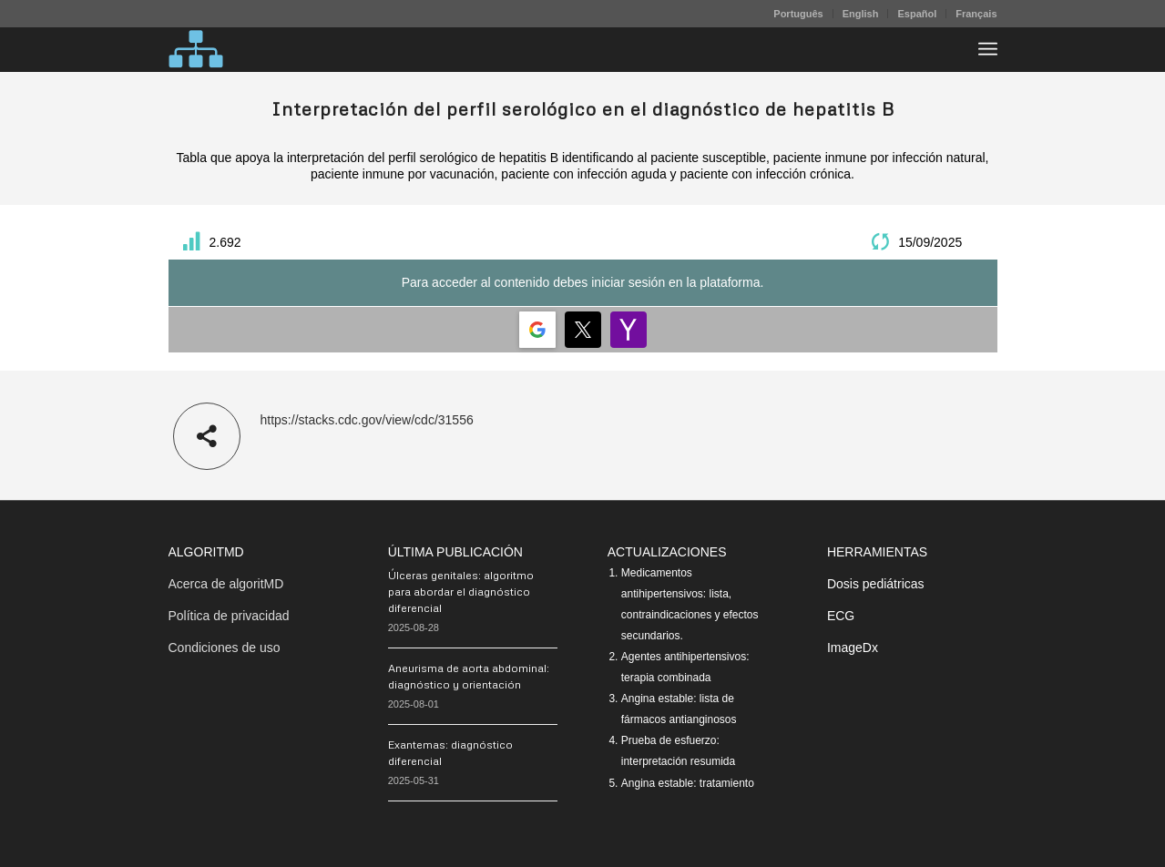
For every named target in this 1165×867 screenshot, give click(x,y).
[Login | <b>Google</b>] (537, 329)
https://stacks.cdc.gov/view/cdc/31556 (367, 420)
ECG (840, 615)
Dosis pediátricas (876, 583)
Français (976, 13)
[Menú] (987, 49)
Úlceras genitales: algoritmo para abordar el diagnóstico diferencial (461, 591)
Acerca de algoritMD (226, 583)
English (861, 13)
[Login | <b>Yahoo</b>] (628, 329)
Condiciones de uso (225, 647)
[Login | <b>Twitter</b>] (583, 329)
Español (916, 13)
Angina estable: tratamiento (687, 783)
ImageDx (852, 647)
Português (798, 13)
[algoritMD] (196, 49)
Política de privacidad (229, 615)
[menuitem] (798, 13)
